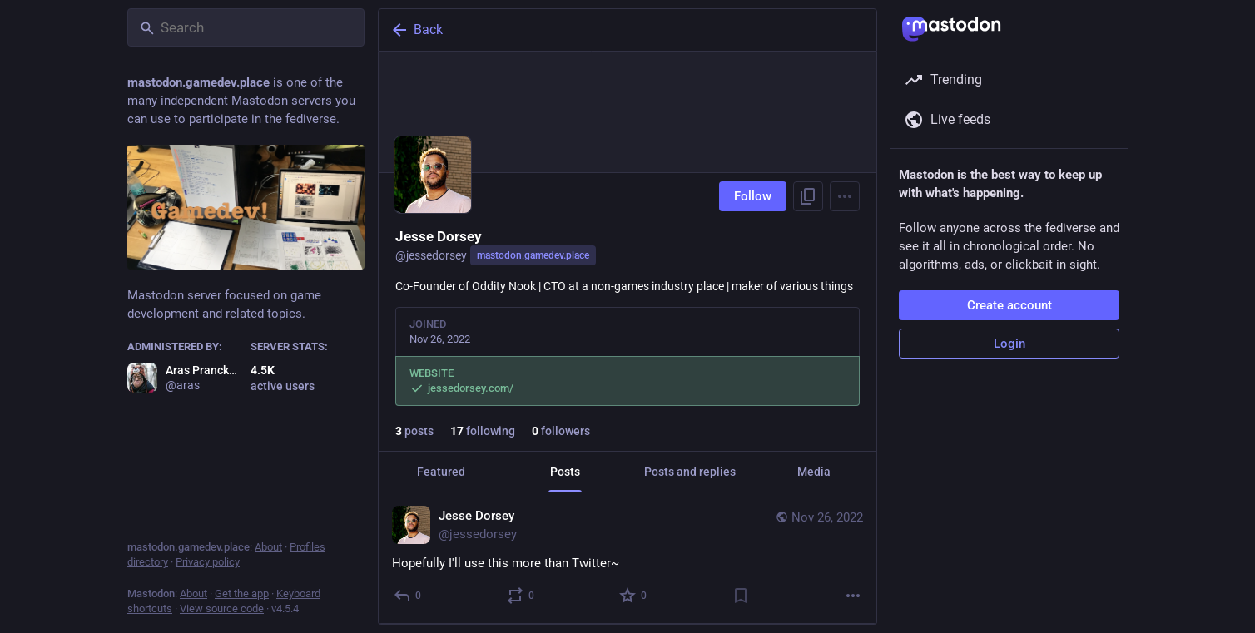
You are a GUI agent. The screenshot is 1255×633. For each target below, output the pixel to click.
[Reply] (408, 596)
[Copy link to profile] (808, 196)
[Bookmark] (741, 596)
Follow (752, 196)
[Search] (246, 27)
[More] (853, 596)
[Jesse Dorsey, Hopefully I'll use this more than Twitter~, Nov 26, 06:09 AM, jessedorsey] (627, 558)
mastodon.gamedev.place (533, 255)
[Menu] (845, 196)
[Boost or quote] (521, 596)
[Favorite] (634, 596)
